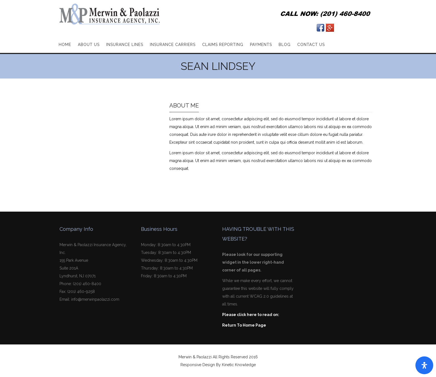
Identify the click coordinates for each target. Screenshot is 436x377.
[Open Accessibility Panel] (424, 365)
